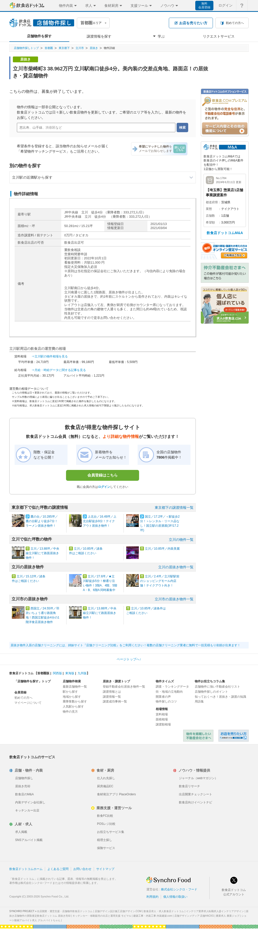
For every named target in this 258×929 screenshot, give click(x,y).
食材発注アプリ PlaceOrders (116, 794)
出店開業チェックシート (195, 794)
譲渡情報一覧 (112, 696)
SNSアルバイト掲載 (29, 840)
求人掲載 (21, 832)
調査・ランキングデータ (172, 686)
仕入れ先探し (106, 778)
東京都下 (64, 47)
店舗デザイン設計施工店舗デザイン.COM (118, 911)
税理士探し (104, 840)
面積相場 (162, 719)
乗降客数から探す (75, 701)
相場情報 (162, 709)
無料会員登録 (204, 5)
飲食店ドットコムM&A (225, 233)
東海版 (69, 673)
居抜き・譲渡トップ (116, 681)
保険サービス (106, 848)
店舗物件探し (24, 778)
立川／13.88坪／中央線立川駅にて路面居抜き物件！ (42, 553)
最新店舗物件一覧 (75, 686)
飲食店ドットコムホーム (26, 869)
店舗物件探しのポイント (211, 691)
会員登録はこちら (102, 475)
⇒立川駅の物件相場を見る (49, 356)
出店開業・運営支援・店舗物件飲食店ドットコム (64, 911)
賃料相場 (162, 714)
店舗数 (210, 215)
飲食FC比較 (105, 816)
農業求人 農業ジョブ (227, 915)
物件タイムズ (165, 681)
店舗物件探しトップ (26, 47)
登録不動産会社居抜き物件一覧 (124, 686)
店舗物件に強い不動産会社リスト (217, 686)
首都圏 (49, 47)
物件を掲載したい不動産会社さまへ (198, 736)
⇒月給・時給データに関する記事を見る (58, 370)
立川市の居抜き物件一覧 (174, 599)
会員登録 (20, 692)
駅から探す (70, 691)
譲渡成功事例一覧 (115, 701)
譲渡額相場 (163, 724)
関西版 (57, 673)
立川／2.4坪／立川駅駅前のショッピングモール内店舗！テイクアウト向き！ (159, 581)
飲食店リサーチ (189, 786)
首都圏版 (43, 673)
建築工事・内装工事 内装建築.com (152, 915)
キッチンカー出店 (27, 810)
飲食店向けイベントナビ (195, 802)
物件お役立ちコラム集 (210, 681)
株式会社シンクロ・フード (179, 889)
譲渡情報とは (112, 691)
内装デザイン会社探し (30, 802)
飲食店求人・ (164, 911)
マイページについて (28, 703)
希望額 (210, 222)
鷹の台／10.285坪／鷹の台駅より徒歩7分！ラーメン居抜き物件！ (42, 521)
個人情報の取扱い (175, 896)
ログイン (104, 487)
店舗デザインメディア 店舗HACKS (194, 915)
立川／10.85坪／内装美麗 (162, 548)
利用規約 (152, 896)
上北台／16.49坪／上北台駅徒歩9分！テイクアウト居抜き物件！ (99, 521)
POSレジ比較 (106, 824)
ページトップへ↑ (129, 659)
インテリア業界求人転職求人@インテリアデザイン (215, 911)
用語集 (199, 701)
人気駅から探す (73, 706)
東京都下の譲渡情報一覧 (174, 507)
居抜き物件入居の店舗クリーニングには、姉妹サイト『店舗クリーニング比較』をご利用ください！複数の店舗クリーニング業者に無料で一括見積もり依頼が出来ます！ (125, 645)
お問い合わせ (82, 869)
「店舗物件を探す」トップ (32, 681)
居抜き (94, 47)
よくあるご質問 (58, 869)
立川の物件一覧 (181, 539)
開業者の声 (163, 696)
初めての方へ (23, 697)
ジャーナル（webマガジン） (198, 778)
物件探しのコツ (166, 701)
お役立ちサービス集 (110, 832)
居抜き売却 (22, 786)
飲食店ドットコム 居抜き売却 (233, 736)
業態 (209, 209)
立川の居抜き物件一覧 (176, 567)
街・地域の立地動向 (169, 691)
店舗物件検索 (72, 681)
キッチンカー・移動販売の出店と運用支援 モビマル (102, 915)
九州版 (82, 673)
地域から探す (72, 696)
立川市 (80, 47)
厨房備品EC (105, 786)
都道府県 (212, 202)
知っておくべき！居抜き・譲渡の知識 (220, 696)
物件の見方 (70, 711)
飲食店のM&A (24, 794)
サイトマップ (105, 869)
